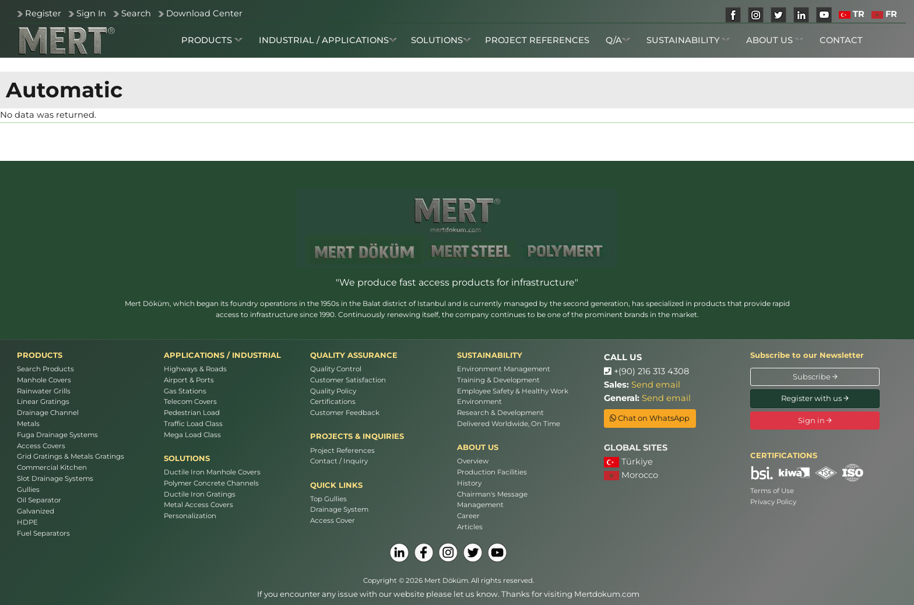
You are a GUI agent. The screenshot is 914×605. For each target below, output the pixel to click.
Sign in (815, 420)
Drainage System (339, 509)
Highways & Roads (195, 369)
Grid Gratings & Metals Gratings (70, 456)
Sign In (91, 13)
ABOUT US (774, 40)
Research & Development (500, 413)
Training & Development (498, 380)
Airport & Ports (189, 380)
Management (480, 505)
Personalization (190, 516)
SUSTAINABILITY (688, 40)
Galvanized (35, 511)
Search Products (45, 369)
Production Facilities (492, 472)
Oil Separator (39, 500)
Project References (342, 450)
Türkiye (628, 461)
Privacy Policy (773, 502)
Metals (28, 424)
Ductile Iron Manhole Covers (212, 472)
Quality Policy (333, 391)
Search (136, 13)
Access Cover (332, 520)
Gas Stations (185, 391)
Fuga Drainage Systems (57, 435)
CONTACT (841, 40)
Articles (470, 527)
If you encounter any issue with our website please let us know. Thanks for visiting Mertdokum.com (448, 594)
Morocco (631, 475)
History (469, 483)
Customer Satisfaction (348, 380)
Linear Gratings (43, 402)
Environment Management (503, 369)
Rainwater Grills (44, 391)
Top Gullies (328, 499)
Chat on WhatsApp (650, 418)
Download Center (204, 13)
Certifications (333, 402)
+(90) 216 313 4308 (646, 371)
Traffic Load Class (193, 424)
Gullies (28, 490)
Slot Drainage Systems (55, 478)
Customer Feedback (344, 413)
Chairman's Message (492, 494)
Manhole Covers (44, 380)
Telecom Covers (190, 402)
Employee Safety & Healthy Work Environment (512, 396)
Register (43, 13)
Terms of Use (772, 491)
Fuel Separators (43, 533)
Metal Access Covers (198, 505)
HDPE (27, 522)
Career (468, 516)
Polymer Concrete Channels (211, 483)
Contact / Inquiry (339, 461)
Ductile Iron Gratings (199, 494)
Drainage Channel (48, 413)
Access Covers (41, 446)
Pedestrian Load (192, 413)
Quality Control (335, 369)
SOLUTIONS (441, 40)
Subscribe (815, 376)
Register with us (815, 398)
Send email (655, 384)
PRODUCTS (211, 40)
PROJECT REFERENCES (537, 40)
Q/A (618, 40)
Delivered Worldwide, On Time (508, 424)
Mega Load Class (192, 435)
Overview (472, 461)
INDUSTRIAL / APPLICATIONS (328, 40)
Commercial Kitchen (52, 467)
